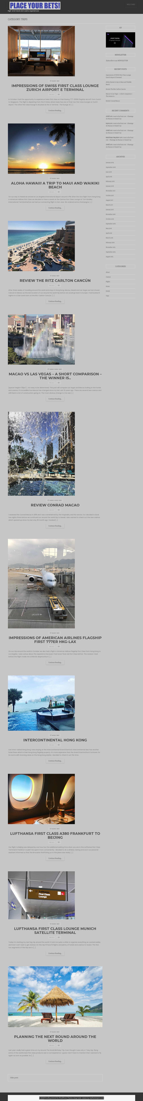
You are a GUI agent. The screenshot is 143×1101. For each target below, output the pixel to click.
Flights (108, 282)
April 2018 (109, 177)
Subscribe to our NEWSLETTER (117, 60)
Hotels (108, 291)
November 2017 (110, 191)
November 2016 (111, 214)
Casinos (108, 277)
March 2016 (109, 238)
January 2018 (110, 186)
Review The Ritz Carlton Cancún (116, 89)
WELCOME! (131, 4)
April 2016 (109, 233)
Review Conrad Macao (113, 101)
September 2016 (111, 224)
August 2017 (109, 200)
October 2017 (110, 195)
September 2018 (111, 167)
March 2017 (109, 205)
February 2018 (110, 181)
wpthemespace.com (96, 1098)
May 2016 (109, 228)
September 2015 (111, 252)
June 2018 (109, 172)
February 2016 (110, 242)
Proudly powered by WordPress (55, 1098)
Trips (107, 296)
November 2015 (110, 247)
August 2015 (109, 257)
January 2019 (110, 162)
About (108, 272)
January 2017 (110, 210)
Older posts (14, 1078)
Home (108, 286)
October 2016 (110, 219)
